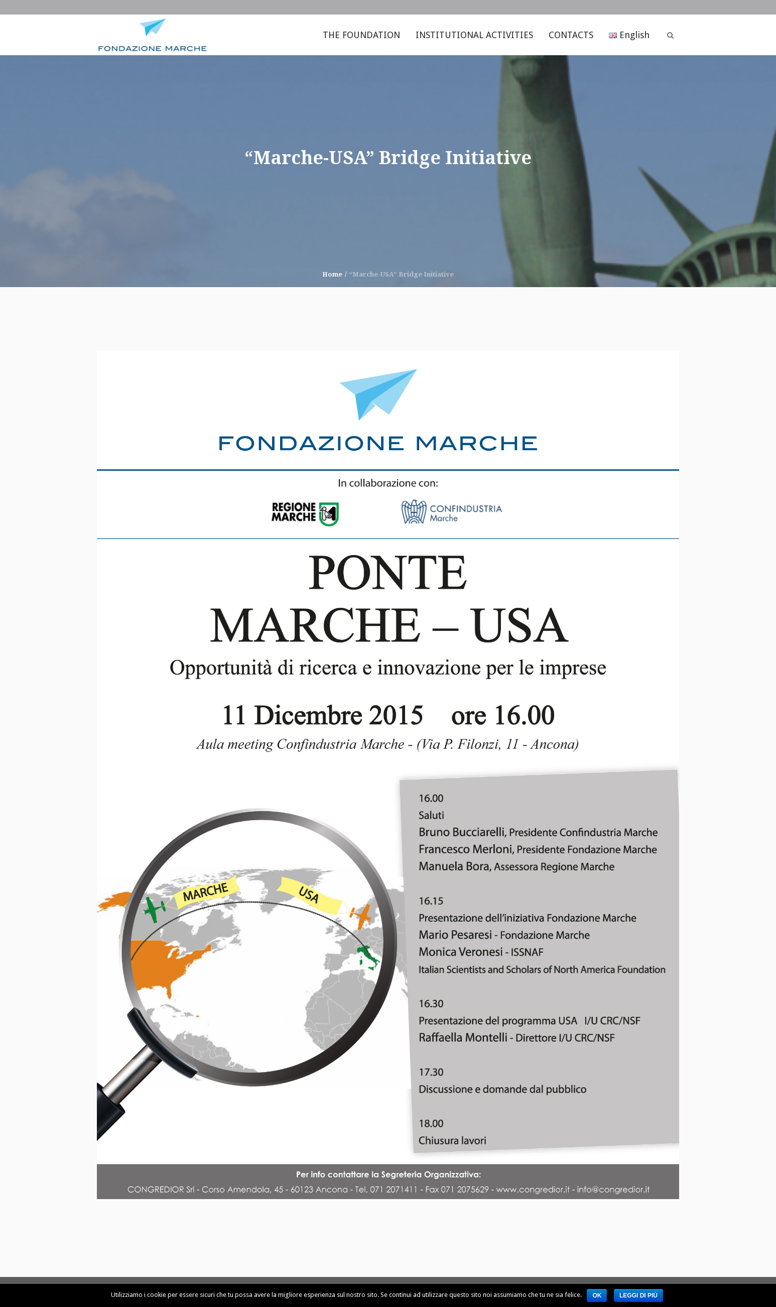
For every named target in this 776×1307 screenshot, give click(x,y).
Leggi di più (638, 1295)
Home (332, 274)
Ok (596, 1295)
